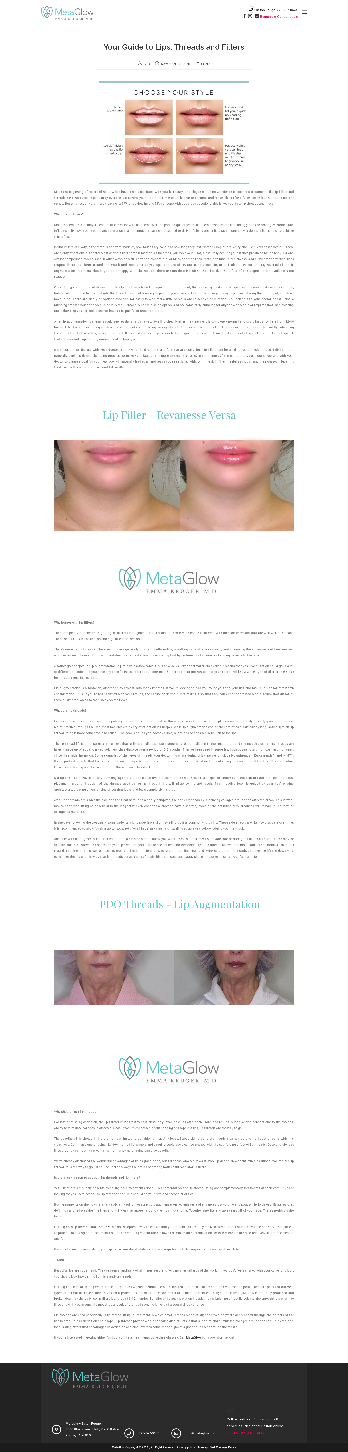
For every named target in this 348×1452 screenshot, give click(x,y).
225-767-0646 (287, 10)
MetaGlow (193, 1337)
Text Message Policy (223, 1447)
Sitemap (202, 1447)
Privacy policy (186, 1447)
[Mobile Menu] (304, 13)
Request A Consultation (246, 1432)
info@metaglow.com (201, 1433)
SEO (147, 64)
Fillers (205, 64)
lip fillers (104, 1227)
